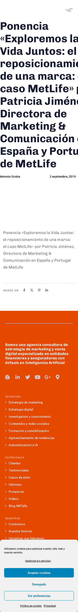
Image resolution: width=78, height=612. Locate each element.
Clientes (13, 463)
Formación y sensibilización (27, 431)
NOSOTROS (12, 518)
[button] (68, 10)
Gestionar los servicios (38, 561)
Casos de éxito (17, 477)
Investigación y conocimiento (28, 417)
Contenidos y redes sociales (27, 424)
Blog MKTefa (16, 506)
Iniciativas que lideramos (24, 538)
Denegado (39, 584)
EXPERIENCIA (14, 457)
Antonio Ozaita (10, 176)
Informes (13, 485)
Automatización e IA (21, 445)
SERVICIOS (12, 396)
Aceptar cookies (39, 573)
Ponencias (14, 492)
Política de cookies (31, 605)
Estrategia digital (19, 409)
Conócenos (15, 524)
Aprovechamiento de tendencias (29, 438)
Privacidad (50, 605)
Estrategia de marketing (24, 402)
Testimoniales (17, 470)
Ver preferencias (39, 596)
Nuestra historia (18, 531)
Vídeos (12, 499)
